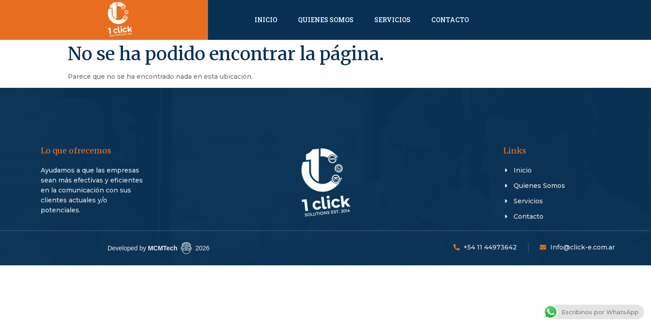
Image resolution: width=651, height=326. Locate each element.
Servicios (392, 19)
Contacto (450, 19)
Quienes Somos (326, 19)
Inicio (266, 19)
